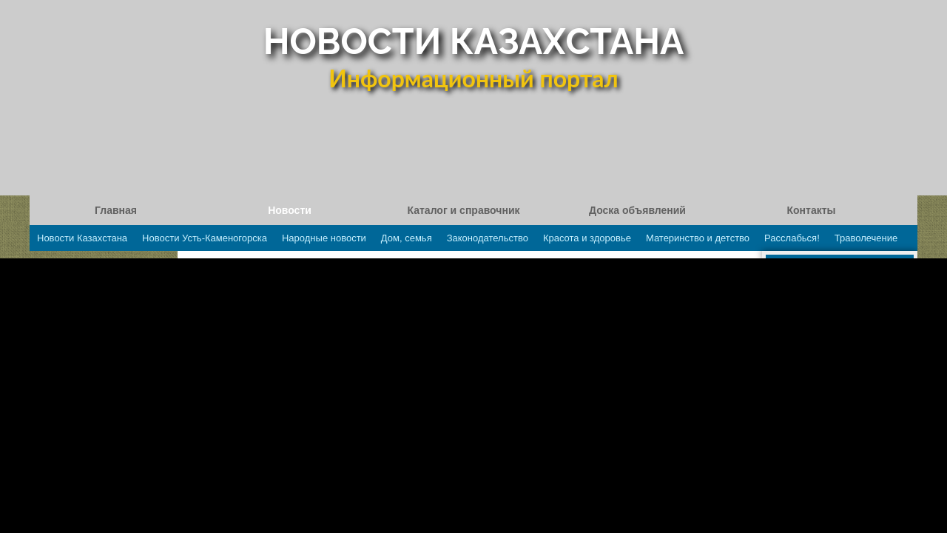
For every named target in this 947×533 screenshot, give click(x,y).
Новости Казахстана (82, 238)
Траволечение (866, 238)
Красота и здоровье (587, 238)
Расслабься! (792, 238)
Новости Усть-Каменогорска (204, 238)
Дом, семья (406, 238)
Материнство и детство (697, 238)
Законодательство (487, 238)
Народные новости (324, 238)
